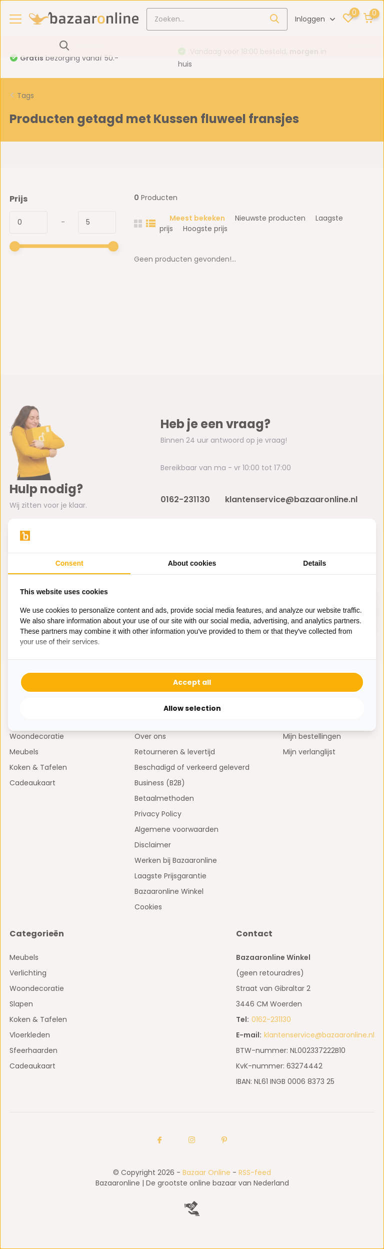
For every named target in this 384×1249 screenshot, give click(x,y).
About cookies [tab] (192, 563)
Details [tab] (314, 563)
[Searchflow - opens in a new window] (351, 536)
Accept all (192, 682)
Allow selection (192, 708)
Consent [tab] (70, 563)
